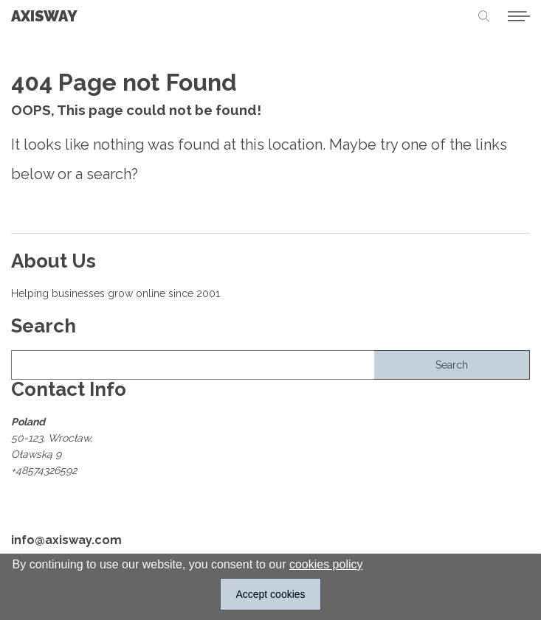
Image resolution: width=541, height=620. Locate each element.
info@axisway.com (66, 541)
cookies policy (326, 564)
